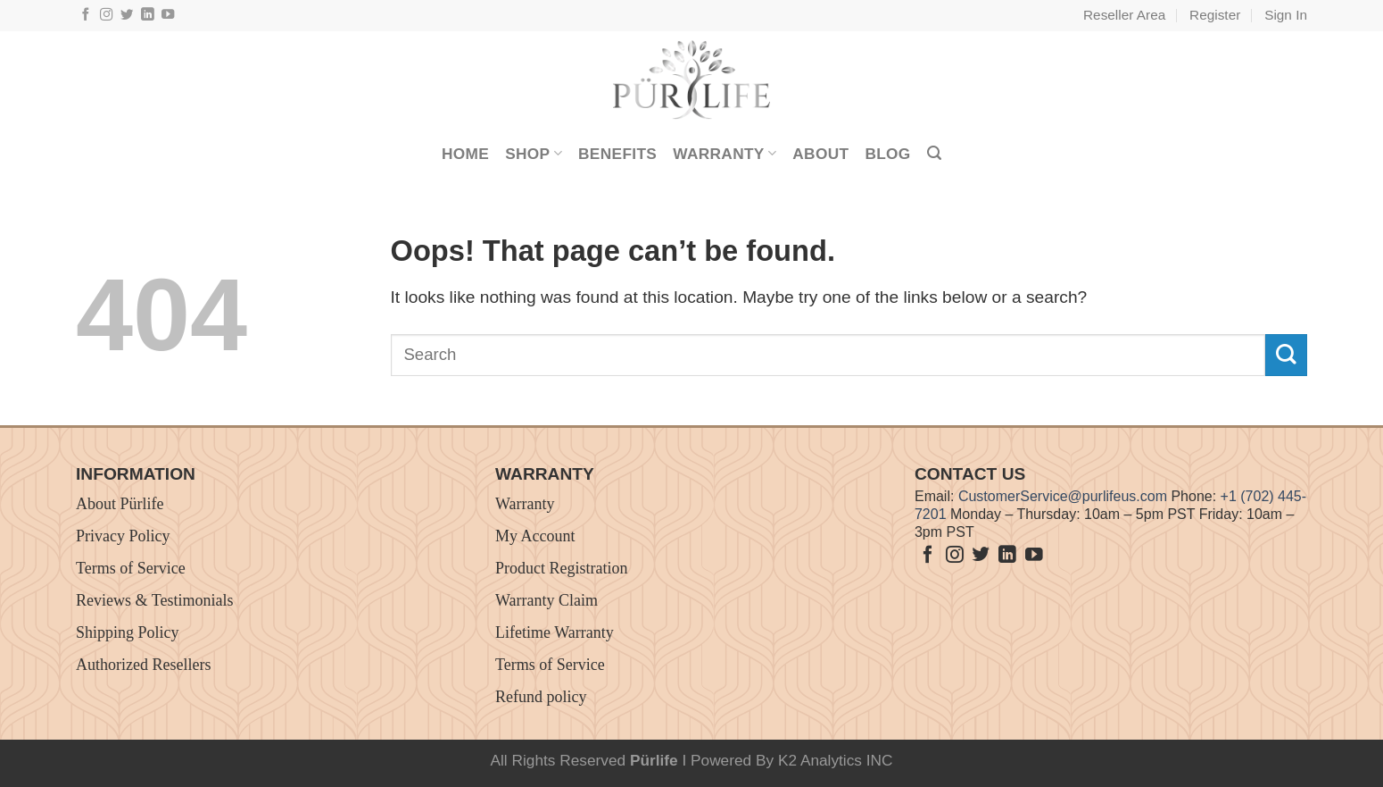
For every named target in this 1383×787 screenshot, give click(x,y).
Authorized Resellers (143, 665)
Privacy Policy (123, 536)
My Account (535, 536)
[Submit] (1286, 355)
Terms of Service (131, 568)
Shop (533, 154)
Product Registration (561, 568)
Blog (887, 154)
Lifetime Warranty (554, 632)
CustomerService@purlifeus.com (1062, 496)
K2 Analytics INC (835, 760)
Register (1214, 14)
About (820, 154)
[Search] (934, 153)
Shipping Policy (127, 632)
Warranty (724, 154)
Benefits (617, 154)
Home (465, 154)
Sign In (1285, 14)
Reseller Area (1124, 14)
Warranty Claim (546, 600)
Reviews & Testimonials (154, 600)
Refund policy (540, 697)
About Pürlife (120, 504)
